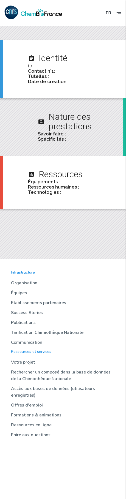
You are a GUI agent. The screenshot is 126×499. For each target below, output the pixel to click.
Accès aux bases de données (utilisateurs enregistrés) (53, 392)
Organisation (24, 283)
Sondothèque (23, 468)
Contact (18, 486)
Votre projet (23, 362)
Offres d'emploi (27, 405)
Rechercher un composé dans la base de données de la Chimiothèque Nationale (61, 375)
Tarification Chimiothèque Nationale (47, 332)
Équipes (19, 293)
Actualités (20, 449)
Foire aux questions (31, 435)
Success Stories (27, 313)
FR (108, 12)
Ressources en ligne (31, 425)
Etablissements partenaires (38, 303)
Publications (23, 323)
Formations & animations (36, 415)
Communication (26, 342)
